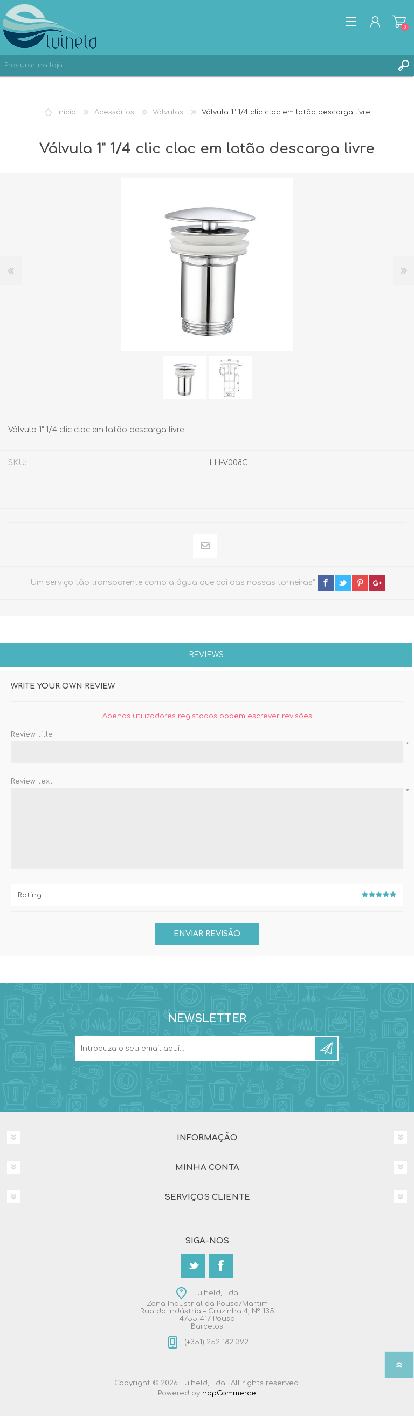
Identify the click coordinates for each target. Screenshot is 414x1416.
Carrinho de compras (399, 21)
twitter (343, 583)
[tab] (206, 656)
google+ (377, 583)
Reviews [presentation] (206, 655)
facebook (326, 583)
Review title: (32, 734)
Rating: (30, 895)
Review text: (32, 781)
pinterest (360, 583)
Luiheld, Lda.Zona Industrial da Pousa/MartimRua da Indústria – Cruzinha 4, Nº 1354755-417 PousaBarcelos (207, 1309)
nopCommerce (229, 1393)
